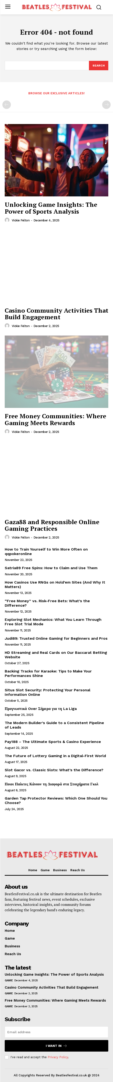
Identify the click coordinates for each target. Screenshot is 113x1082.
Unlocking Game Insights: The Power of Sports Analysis (51, 207)
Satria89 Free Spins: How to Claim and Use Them (51, 568)
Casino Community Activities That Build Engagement (56, 313)
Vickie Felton (21, 220)
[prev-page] (6, 104)
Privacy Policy (58, 1057)
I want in (56, 1046)
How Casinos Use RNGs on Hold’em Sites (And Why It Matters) (55, 584)
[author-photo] (8, 220)
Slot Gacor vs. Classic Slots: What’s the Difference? (54, 770)
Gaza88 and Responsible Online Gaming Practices (52, 525)
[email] (56, 1032)
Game (9, 980)
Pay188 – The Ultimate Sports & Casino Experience (53, 741)
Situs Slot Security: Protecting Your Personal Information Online (47, 692)
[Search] (98, 65)
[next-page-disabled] (106, 104)
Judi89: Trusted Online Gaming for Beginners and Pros (56, 638)
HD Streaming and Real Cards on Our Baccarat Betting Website (56, 654)
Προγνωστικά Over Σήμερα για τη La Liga (41, 708)
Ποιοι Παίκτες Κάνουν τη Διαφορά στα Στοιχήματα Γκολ (51, 784)
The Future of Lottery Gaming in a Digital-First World (55, 756)
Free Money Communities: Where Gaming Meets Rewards (55, 419)
